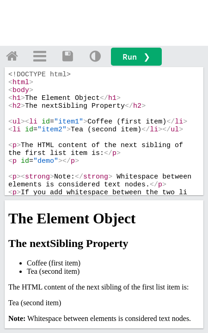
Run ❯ (136, 56)
